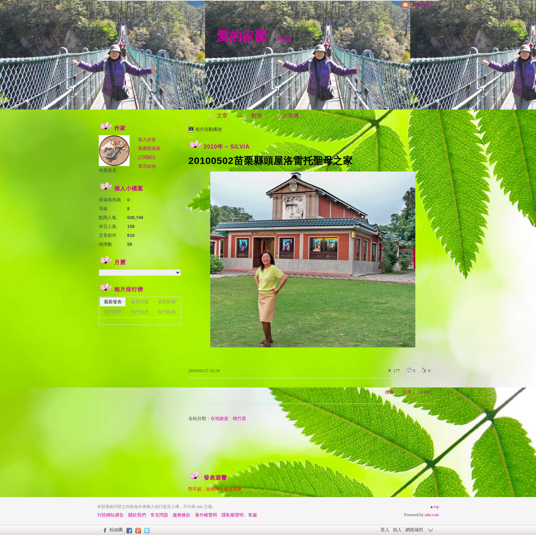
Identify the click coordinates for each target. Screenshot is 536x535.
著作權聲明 (206, 515)
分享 (407, 392)
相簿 (256, 115)
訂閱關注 (147, 157)
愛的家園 (242, 36)
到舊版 (284, 38)
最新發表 (113, 301)
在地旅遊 (219, 418)
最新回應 (140, 301)
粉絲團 (116, 529)
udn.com (432, 514)
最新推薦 (167, 301)
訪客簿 (290, 115)
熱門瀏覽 (113, 312)
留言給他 (147, 166)
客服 (252, 515)
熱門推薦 (167, 312)
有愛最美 (108, 170)
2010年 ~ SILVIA (227, 147)
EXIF (425, 392)
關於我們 (137, 515)
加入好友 (147, 139)
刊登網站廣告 (110, 515)
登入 (384, 529)
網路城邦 (414, 529)
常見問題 (159, 515)
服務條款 (181, 515)
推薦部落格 (149, 148)
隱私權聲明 (233, 515)
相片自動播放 (208, 129)
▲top (434, 506)
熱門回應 (140, 312)
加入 (397, 529)
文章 (222, 115)
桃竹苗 (239, 418)
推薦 (389, 392)
